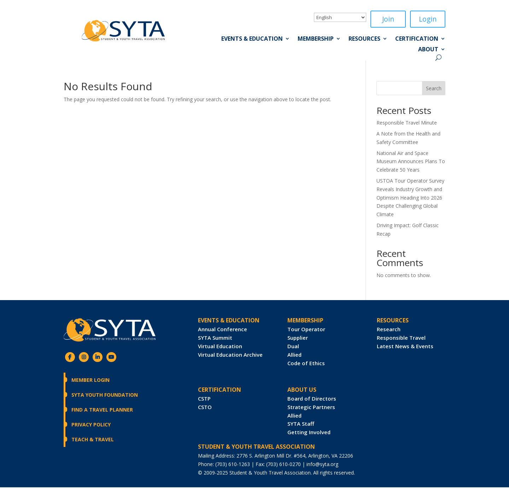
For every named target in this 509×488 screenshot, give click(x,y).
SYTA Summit (215, 338)
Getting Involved (308, 432)
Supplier (297, 338)
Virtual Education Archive (230, 355)
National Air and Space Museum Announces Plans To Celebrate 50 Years (410, 162)
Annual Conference (222, 329)
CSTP (204, 399)
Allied (294, 355)
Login (427, 19)
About (428, 50)
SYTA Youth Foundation (104, 395)
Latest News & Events (405, 346)
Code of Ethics (306, 363)
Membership (316, 40)
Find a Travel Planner (102, 410)
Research (388, 329)
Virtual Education (220, 346)
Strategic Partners (311, 407)
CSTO (205, 407)
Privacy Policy (91, 425)
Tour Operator (306, 329)
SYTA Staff (300, 424)
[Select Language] (340, 17)
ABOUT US (301, 390)
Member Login (90, 380)
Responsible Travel (401, 338)
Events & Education (252, 40)
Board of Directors (311, 399)
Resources (364, 40)
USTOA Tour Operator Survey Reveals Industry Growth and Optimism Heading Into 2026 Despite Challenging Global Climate (410, 198)
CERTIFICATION (219, 390)
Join (388, 19)
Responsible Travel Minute (406, 123)
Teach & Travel (92, 440)
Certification (416, 40)
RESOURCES (393, 321)
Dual (293, 346)
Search (433, 89)
